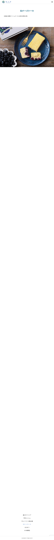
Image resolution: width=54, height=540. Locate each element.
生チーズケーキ (27, 524)
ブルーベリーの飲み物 (27, 521)
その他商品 (27, 530)
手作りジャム (27, 518)
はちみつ (27, 527)
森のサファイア (27, 515)
